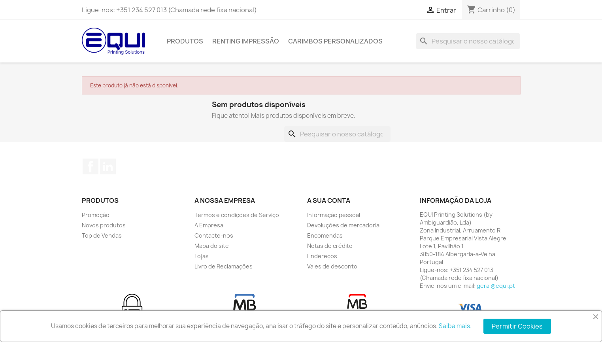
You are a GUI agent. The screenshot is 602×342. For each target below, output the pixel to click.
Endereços (322, 256)
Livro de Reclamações (223, 266)
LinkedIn (108, 166)
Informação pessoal (333, 215)
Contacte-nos (213, 235)
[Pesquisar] (468, 41)
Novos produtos (104, 225)
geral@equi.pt (496, 285)
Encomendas (325, 235)
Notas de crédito (330, 245)
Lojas (201, 256)
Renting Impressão (245, 41)
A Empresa (208, 225)
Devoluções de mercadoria (343, 225)
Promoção (95, 215)
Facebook (90, 166)
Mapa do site (211, 245)
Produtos (185, 41)
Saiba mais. (455, 326)
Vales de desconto (332, 266)
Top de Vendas (102, 235)
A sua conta (328, 200)
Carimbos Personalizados (335, 41)
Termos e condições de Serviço (236, 215)
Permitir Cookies (517, 326)
